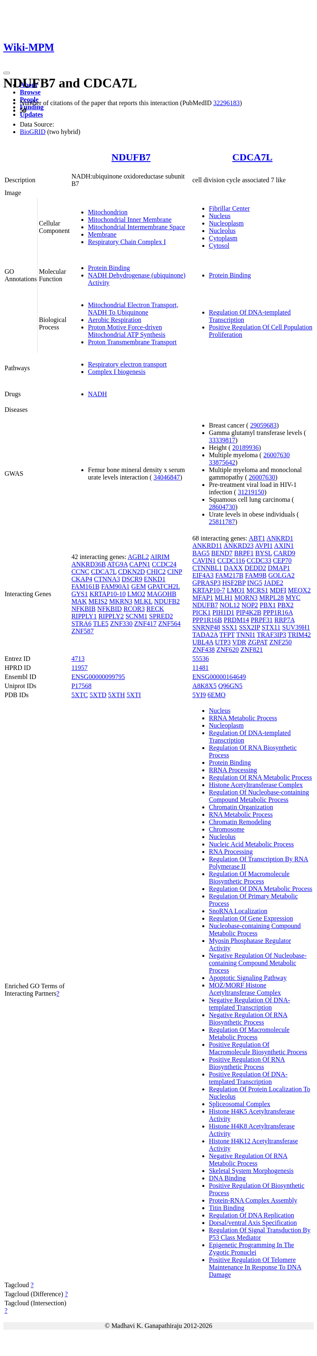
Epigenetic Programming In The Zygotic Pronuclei (251, 1248)
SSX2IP (249, 627)
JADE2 (273, 582)
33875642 (222, 462)
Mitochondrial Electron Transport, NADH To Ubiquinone (133, 308)
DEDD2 (255, 567)
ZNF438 (203, 649)
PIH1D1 (223, 612)
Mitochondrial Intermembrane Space (136, 226)
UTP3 (223, 642)
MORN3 (246, 597)
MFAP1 (202, 597)
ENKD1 (154, 579)
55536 (200, 658)
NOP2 (249, 605)
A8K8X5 (204, 685)
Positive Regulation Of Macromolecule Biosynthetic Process (258, 1048)
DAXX (233, 567)
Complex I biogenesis (117, 371)
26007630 (276, 454)
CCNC (80, 571)
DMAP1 (279, 567)
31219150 (251, 492)
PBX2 (285, 605)
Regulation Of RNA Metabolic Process (260, 777)
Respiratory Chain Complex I (127, 241)
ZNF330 (121, 623)
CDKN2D (131, 571)
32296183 (226, 102)
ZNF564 (169, 623)
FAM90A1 (115, 586)
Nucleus (219, 215)
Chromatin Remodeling (240, 821)
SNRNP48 (206, 627)
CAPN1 (139, 564)
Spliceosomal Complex (239, 1103)
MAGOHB (161, 593)
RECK (155, 608)
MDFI (278, 590)
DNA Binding (227, 1178)
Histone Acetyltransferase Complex (256, 784)
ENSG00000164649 (219, 676)
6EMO (217, 694)
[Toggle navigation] (6, 73)
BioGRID (32, 131)
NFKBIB (83, 608)
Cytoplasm (223, 238)
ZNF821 (251, 649)
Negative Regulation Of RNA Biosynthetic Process (248, 1018)
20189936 (245, 447)
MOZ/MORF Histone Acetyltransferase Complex (245, 989)
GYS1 (79, 593)
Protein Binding (109, 267)
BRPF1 (243, 553)
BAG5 (201, 553)
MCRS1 (257, 590)
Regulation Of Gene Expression (251, 918)
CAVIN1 (204, 560)
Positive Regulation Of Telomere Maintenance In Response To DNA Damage (255, 1267)
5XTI (134, 694)
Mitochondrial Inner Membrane (130, 219)
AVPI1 (263, 545)
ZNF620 (227, 649)
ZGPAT (257, 642)
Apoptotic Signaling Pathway (247, 977)
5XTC (79, 694)
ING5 (254, 582)
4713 (78, 658)
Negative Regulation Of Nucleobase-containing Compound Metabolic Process (258, 963)
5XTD (98, 694)
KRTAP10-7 (208, 590)
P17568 (81, 685)
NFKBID (109, 608)
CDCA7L (252, 157)
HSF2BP (233, 582)
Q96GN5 (230, 685)
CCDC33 (259, 560)
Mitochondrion (108, 212)
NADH (97, 393)
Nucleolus (222, 230)
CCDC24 (164, 564)
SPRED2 (161, 616)
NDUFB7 (131, 157)
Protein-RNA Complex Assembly (253, 1200)
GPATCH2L (164, 586)
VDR (239, 642)
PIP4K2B (248, 612)
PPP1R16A (278, 612)
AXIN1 (284, 545)
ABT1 (256, 538)
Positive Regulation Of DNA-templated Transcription (248, 1078)
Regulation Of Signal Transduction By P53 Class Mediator (259, 1234)
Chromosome (226, 829)
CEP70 (282, 560)
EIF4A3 (203, 575)
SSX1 (229, 627)
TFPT (227, 634)
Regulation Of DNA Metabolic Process (260, 888)
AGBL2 (138, 556)
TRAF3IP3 (271, 634)
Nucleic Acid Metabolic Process (251, 844)
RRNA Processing (233, 769)
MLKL (143, 601)
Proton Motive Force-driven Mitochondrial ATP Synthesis (127, 331)
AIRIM (160, 556)
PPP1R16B (207, 619)
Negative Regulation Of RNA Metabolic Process (248, 1159)
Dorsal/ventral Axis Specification (253, 1222)
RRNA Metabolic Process (243, 717)
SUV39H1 (296, 627)
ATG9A (117, 564)
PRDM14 (236, 619)
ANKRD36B (88, 564)
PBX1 (268, 605)
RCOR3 (134, 608)
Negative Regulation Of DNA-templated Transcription (249, 1003)
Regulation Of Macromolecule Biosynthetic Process (249, 877)
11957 (79, 667)
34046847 (167, 477)
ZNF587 (82, 631)
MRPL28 (271, 597)
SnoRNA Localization (238, 910)
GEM (138, 586)
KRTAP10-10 (108, 593)
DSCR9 (132, 579)
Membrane (102, 234)
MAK (79, 601)
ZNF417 (145, 623)
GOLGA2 (281, 575)
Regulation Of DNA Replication (251, 1215)
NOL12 (230, 605)
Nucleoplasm (226, 223)
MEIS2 (97, 601)
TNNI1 (245, 634)
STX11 (271, 627)
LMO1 (236, 590)
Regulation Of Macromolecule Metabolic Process (249, 1033)
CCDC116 (231, 560)
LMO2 (136, 593)
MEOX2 (299, 590)
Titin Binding (226, 1207)
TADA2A (205, 634)
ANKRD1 (280, 538)
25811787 (222, 521)
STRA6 (81, 623)
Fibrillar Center (229, 208)
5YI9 (199, 694)
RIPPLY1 (84, 616)
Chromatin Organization (241, 807)
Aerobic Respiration (114, 319)
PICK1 (201, 612)
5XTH (116, 694)
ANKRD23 (238, 545)
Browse (30, 92)
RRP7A (284, 619)
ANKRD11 (207, 545)
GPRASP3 (206, 582)
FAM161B (85, 586)
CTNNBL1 (207, 567)
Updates (31, 114)
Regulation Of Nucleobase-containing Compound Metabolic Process (259, 796)
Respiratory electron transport (127, 364)
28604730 (222, 506)
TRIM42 (299, 634)
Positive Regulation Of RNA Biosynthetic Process (247, 1063)
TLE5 (101, 623)
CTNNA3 (107, 579)
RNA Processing (231, 851)
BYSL (263, 553)
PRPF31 (261, 619)
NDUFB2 (167, 601)
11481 (200, 667)
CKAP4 (81, 579)
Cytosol (219, 245)
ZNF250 (280, 642)
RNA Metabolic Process (241, 814)
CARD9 (284, 553)
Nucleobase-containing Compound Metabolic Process (255, 929)
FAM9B (256, 575)
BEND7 (222, 553)
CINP (174, 571)
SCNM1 (136, 616)
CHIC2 (156, 571)
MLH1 (224, 597)
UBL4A (202, 642)
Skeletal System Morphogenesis (251, 1170)
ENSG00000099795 (98, 676)
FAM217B (229, 575)
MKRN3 (120, 601)
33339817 (222, 440)
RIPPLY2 (111, 616)
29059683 (263, 425)
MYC (293, 597)
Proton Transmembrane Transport (132, 341)
